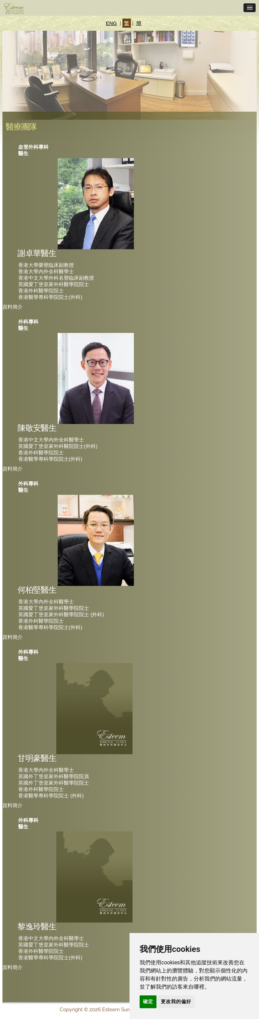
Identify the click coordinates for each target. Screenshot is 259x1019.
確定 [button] (148, 1001)
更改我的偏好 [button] (176, 1001)
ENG (111, 23)
